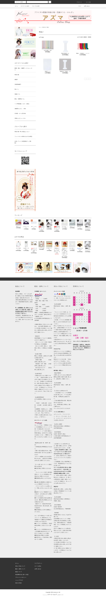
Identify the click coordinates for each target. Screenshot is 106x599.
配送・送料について (20, 569)
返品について (18, 571)
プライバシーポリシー (20, 577)
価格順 (85, 37)
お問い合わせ (86, 6)
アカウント (78, 2)
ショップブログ (19, 580)
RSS (16, 583)
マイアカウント (38, 563)
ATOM (19, 583)
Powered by (53, 594)
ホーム (16, 6)
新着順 (89, 37)
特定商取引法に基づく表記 (21, 574)
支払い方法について (20, 566)
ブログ (78, 6)
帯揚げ (48, 27)
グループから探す (35, 6)
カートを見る (38, 566)
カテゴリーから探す (24, 6)
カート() (87, 2)
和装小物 (44, 27)
